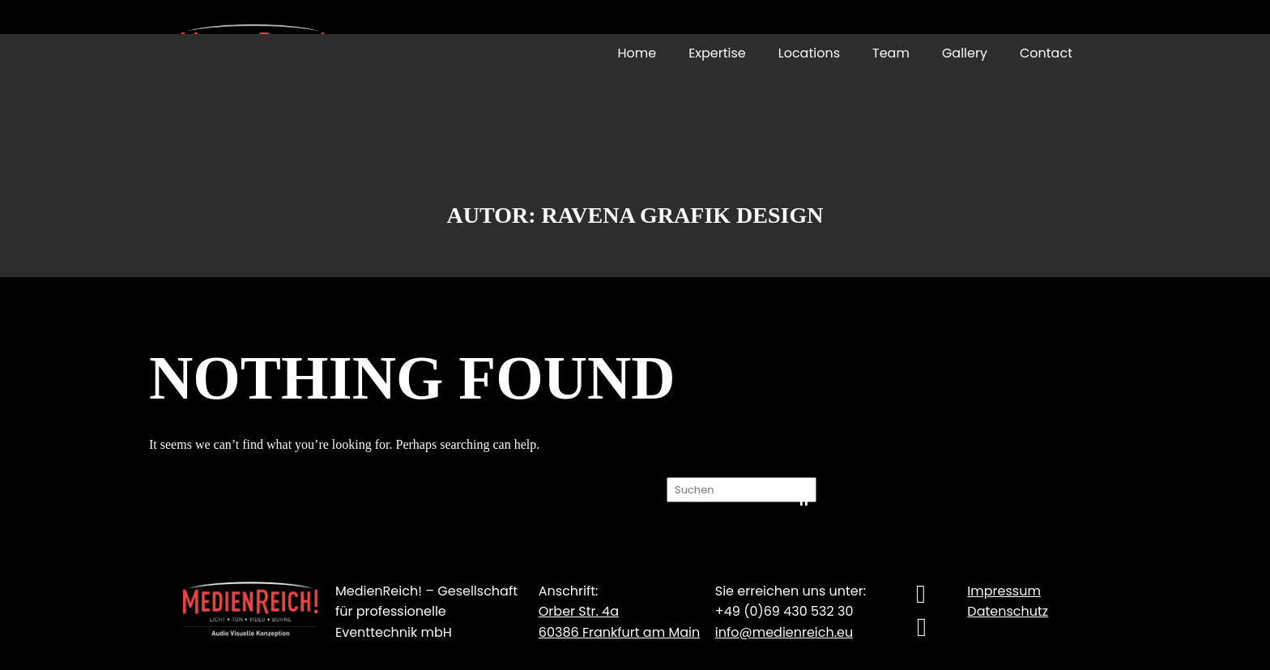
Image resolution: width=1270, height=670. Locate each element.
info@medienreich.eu (784, 632)
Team (891, 53)
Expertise (717, 53)
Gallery (964, 53)
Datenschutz (1007, 611)
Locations (809, 53)
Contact (1046, 53)
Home (636, 53)
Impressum (1004, 591)
